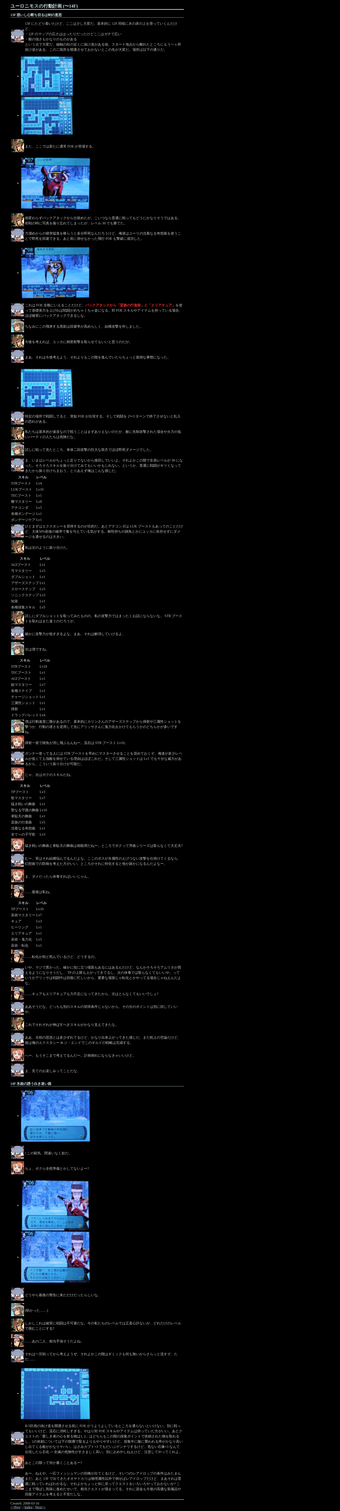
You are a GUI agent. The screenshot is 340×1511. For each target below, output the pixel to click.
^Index (28, 1507)
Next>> (40, 1507)
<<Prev (15, 1507)
